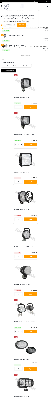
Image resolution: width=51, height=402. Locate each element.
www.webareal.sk (31, 400)
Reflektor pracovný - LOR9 (34, 209)
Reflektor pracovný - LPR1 (10, 247)
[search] (48, 5)
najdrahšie (14, 66)
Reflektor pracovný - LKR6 (10, 134)
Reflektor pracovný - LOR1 (34, 134)
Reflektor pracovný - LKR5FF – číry (37, 97)
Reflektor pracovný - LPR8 (34, 284)
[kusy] (7, 107)
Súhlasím (21, 25)
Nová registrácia (46, 1)
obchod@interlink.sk (36, 388)
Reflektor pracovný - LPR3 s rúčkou (13, 284)
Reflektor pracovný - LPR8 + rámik (13, 322)
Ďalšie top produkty (25, 55)
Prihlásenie (38, 1)
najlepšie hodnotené (25, 66)
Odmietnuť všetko (10, 24)
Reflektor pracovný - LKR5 (10, 97)
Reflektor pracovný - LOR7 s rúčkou (13, 209)
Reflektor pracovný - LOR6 (34, 172)
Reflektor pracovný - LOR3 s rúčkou (13, 172)
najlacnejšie (6, 66)
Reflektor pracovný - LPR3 (34, 247)
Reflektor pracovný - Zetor (34, 322)
